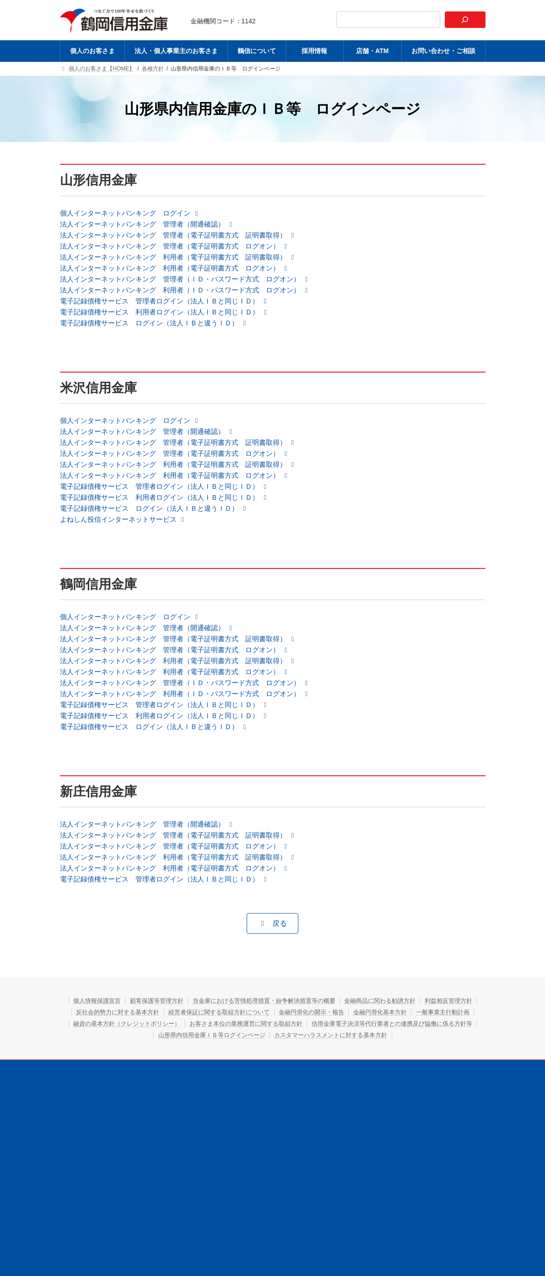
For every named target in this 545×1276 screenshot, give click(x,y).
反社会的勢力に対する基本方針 (202, 1047)
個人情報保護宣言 (109, 1035)
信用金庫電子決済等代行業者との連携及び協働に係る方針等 (208, 1070)
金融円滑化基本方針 (106, 1058)
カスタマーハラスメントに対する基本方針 (273, 1081)
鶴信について (265, 1115)
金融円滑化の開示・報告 (418, 1047)
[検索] (465, 19)
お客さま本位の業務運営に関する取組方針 (408, 1058)
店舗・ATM (355, 1115)
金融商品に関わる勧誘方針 (424, 1035)
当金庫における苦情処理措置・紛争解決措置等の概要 (295, 1035)
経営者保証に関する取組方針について (314, 1047)
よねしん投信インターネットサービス (127, 538)
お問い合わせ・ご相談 (415, 1115)
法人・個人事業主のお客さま (195, 1115)
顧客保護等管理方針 (176, 1035)
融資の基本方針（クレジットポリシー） (276, 1058)
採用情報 (312, 1115)
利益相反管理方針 (118, 1047)
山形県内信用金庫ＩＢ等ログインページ (366, 1070)
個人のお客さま (122, 1115)
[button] (135, 213)
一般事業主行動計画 (176, 1058)
